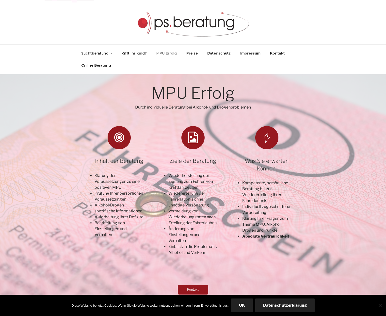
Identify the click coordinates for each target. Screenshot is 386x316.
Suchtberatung (97, 53)
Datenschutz (219, 53)
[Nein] (379, 305)
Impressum (250, 53)
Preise (192, 53)
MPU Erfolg (166, 53)
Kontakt (277, 53)
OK (242, 305)
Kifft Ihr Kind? (134, 53)
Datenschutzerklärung (285, 305)
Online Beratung (96, 65)
